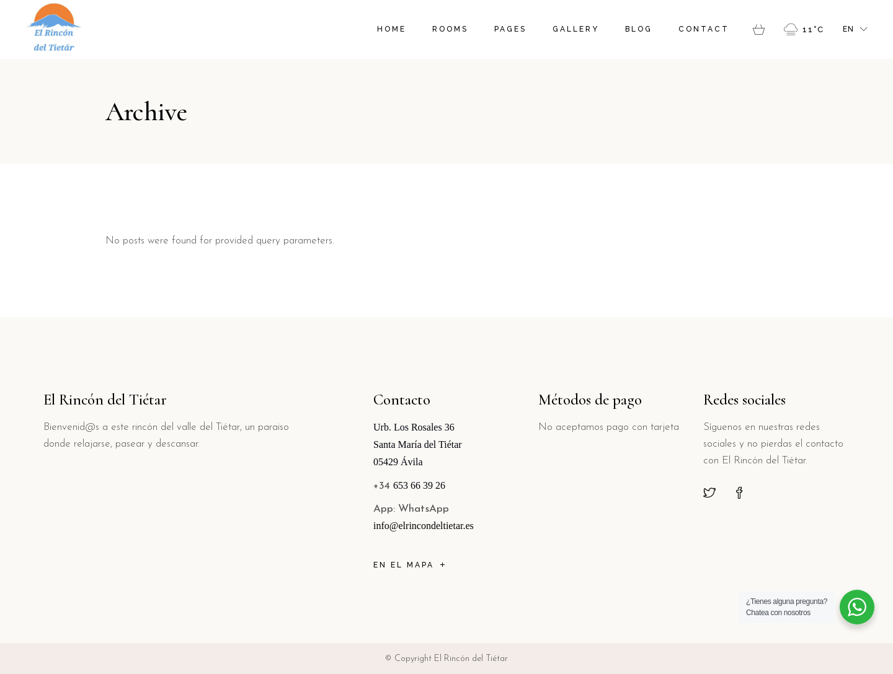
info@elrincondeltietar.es (423, 525)
